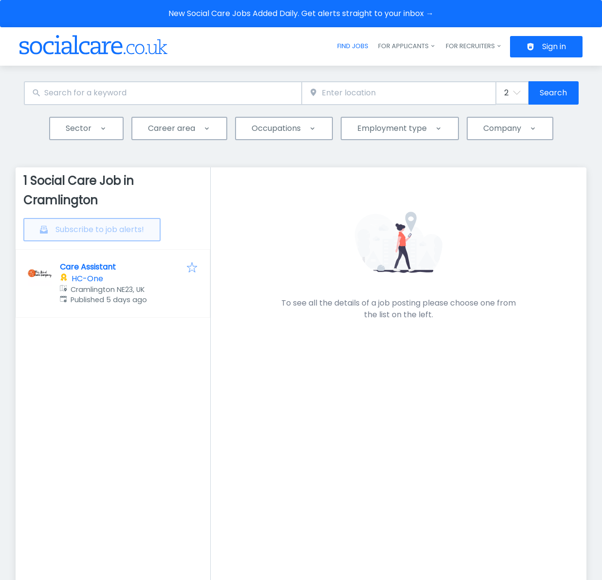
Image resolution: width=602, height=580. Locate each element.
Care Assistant (88, 266)
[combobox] (163, 93)
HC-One (87, 278)
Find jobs (352, 46)
